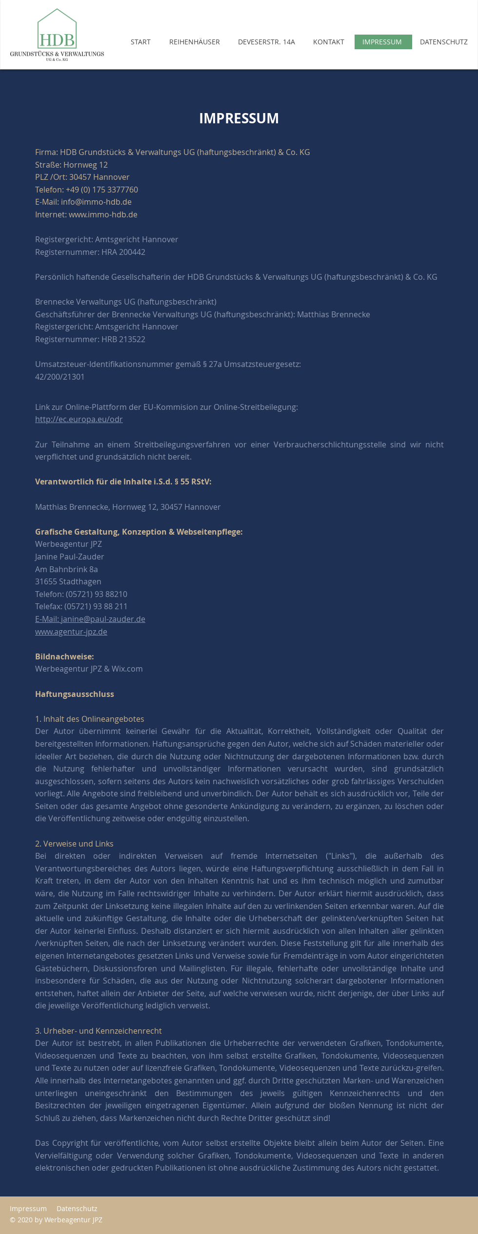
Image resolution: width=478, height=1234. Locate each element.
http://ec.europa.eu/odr (79, 419)
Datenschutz (79, 1208)
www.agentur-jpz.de (71, 631)
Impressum (28, 1208)
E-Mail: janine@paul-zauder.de (90, 619)
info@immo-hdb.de (96, 201)
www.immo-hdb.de (103, 214)
